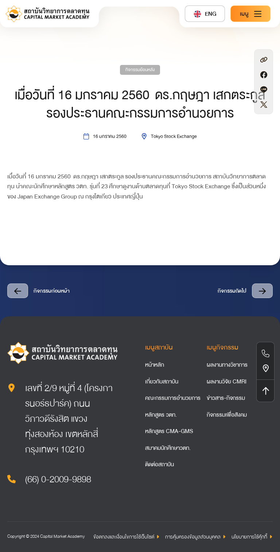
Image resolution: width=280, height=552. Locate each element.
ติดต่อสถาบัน (159, 464)
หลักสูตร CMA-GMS (169, 431)
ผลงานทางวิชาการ (227, 365)
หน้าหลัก (154, 365)
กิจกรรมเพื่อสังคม (227, 415)
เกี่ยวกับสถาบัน (161, 381)
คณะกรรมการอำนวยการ (173, 398)
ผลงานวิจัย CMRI (226, 381)
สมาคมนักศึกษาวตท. (168, 448)
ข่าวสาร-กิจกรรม (226, 398)
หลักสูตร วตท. (161, 415)
